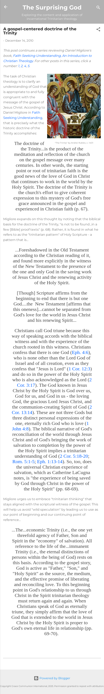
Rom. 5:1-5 (23, 461)
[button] (98, 30)
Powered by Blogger (52, 678)
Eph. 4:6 (80, 352)
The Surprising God (52, 7)
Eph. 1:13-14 (49, 461)
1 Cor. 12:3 (79, 368)
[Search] (98, 8)
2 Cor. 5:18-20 (74, 456)
